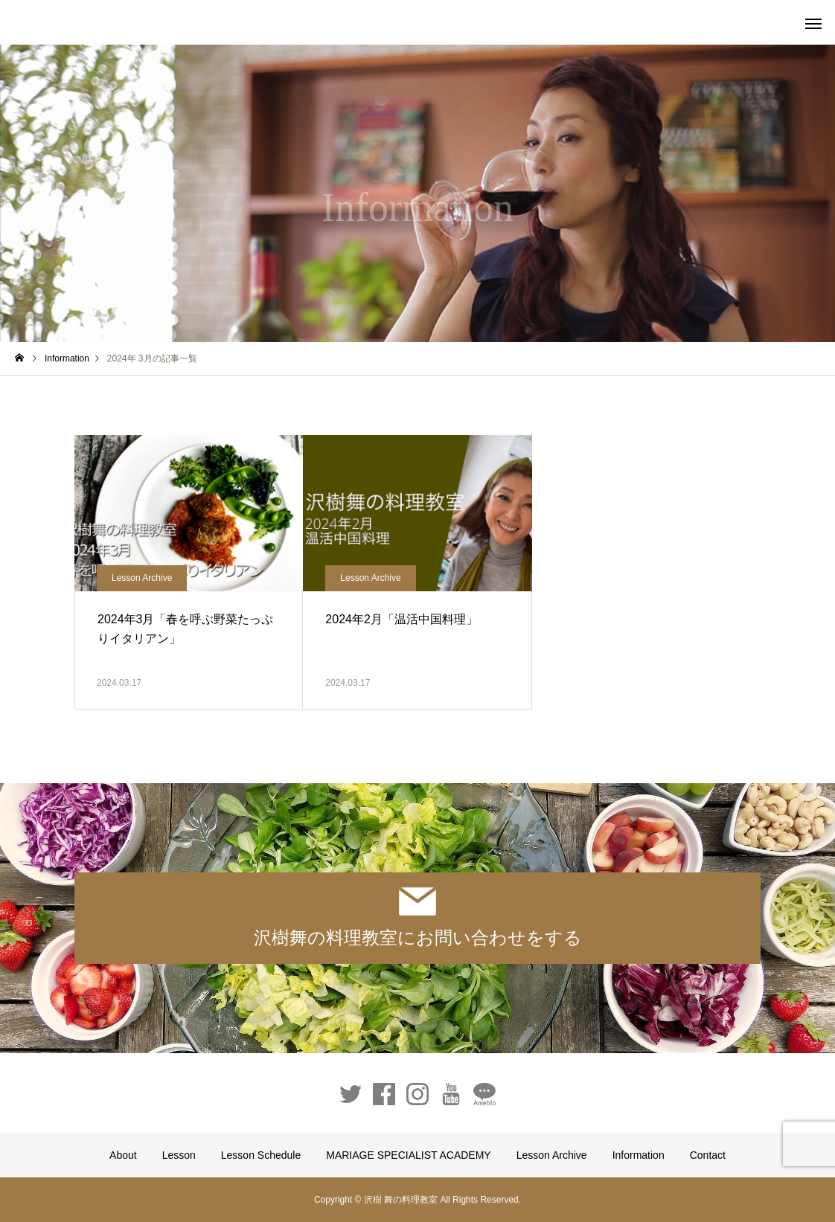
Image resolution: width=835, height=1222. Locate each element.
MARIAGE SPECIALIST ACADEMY (408, 1155)
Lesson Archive (142, 578)
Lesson (179, 1155)
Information (638, 1155)
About (123, 1155)
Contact (708, 1155)
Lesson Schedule (261, 1155)
